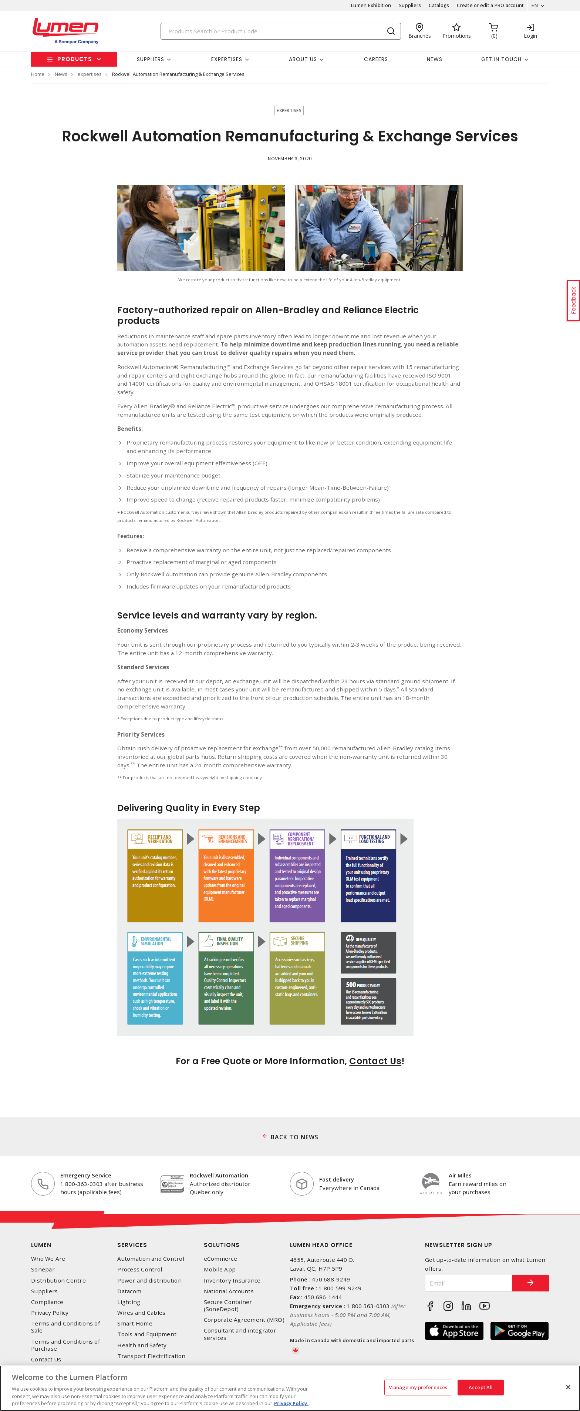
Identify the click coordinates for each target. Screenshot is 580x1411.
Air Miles (460, 1175)
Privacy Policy (50, 1312)
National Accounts (229, 1291)
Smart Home (134, 1323)
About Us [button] (303, 59)
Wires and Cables (141, 1312)
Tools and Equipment (146, 1334)
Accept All (481, 1387)
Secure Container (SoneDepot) (228, 1305)
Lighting (128, 1302)
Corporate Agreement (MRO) (244, 1319)
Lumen (41, 1245)
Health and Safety (141, 1345)
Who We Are (48, 1258)
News (434, 59)
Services (132, 1245)
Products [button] (74, 59)
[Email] (468, 1283)
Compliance (47, 1302)
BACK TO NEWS (294, 1137)
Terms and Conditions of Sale (65, 1327)
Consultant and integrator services (240, 1334)
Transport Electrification (151, 1356)
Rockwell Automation (219, 1175)
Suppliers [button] (150, 59)
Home (37, 74)
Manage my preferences (417, 1387)
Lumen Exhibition (371, 5)
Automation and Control (150, 1258)
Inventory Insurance (232, 1280)
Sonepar (43, 1269)
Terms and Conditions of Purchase (65, 1345)
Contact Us (375, 1061)
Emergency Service (85, 1175)
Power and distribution (149, 1280)
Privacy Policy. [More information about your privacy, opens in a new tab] (291, 1403)
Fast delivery (336, 1179)
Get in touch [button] (501, 59)
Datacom (129, 1291)
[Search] (281, 31)
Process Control (139, 1269)
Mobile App (220, 1269)
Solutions (222, 1245)
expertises (90, 74)
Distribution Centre (58, 1280)
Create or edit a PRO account (490, 5)
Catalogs (439, 5)
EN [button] (535, 5)
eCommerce (220, 1258)
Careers (376, 59)
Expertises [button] (226, 59)
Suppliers (410, 5)
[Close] (568, 1387)
